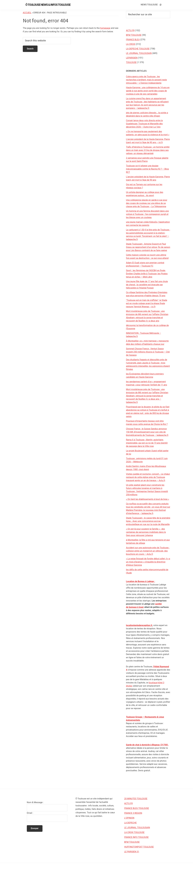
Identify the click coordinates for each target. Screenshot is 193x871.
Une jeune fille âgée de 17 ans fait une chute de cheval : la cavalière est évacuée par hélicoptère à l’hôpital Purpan (147, 284)
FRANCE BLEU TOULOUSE (136, 808)
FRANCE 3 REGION (133, 813)
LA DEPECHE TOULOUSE (137, 48)
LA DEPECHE (130, 822)
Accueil (27, 12)
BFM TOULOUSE (133, 35)
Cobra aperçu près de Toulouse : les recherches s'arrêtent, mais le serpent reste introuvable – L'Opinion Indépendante (146, 79)
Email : (30, 813)
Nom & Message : (35, 802)
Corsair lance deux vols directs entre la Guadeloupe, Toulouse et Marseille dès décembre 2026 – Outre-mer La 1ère (144, 123)
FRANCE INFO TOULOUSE (136, 837)
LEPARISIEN (132, 58)
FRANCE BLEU (133, 39)
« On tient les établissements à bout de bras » (147, 499)
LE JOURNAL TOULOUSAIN (139, 53)
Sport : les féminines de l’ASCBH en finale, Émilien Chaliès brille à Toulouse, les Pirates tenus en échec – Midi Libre (147, 273)
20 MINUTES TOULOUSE (135, 798)
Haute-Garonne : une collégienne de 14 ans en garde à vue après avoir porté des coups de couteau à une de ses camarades (148, 90)
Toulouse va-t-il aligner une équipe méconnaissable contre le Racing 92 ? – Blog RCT (147, 168)
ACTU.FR (130, 30)
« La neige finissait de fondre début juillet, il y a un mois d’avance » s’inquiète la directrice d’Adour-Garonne (148, 561)
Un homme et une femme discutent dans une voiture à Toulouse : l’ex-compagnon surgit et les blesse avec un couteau (147, 214)
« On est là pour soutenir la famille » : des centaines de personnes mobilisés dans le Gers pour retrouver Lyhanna (146, 532)
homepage (105, 28)
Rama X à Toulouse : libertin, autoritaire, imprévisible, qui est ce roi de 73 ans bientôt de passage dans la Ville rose (147, 442)
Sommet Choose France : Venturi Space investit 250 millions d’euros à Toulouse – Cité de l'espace (148, 351)
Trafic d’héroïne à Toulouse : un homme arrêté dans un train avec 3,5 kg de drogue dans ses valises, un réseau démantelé (148, 150)
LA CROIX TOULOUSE (134, 832)
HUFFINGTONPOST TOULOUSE (139, 847)
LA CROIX (130, 44)
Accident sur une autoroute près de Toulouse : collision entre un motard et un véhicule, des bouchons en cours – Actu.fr (148, 550)
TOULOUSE (131, 62)
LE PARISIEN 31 (131, 851)
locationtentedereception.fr (139, 625)
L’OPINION (129, 818)
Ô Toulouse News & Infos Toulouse (47, 4)
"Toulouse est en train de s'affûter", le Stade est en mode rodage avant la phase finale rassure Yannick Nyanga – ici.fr (146, 303)
